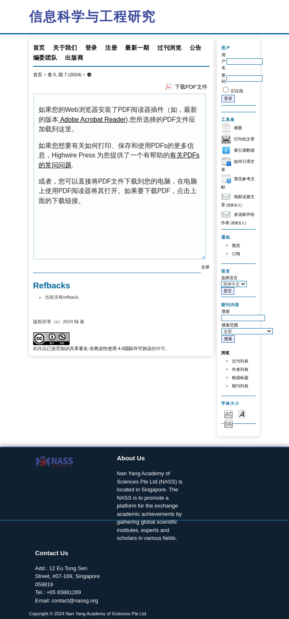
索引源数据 (244, 150)
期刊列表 (240, 386)
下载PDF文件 (191, 87)
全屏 (205, 267)
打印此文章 (244, 139)
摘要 (238, 128)
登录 (91, 47)
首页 (39, 47)
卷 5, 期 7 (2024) (65, 74)
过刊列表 (240, 361)
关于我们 (65, 47)
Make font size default (242, 413)
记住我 (237, 91)
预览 (236, 245)
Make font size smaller (228, 413)
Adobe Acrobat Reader (92, 119)
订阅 (236, 253)
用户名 (224, 61)
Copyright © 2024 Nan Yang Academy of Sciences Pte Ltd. (88, 613)
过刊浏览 (169, 47)
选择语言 (229, 278)
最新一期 (137, 47)
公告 (196, 47)
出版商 (74, 57)
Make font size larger (228, 423)
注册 (111, 47)
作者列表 (240, 369)
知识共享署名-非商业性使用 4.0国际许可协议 (106, 348)
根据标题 (240, 377)
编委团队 (45, 57)
